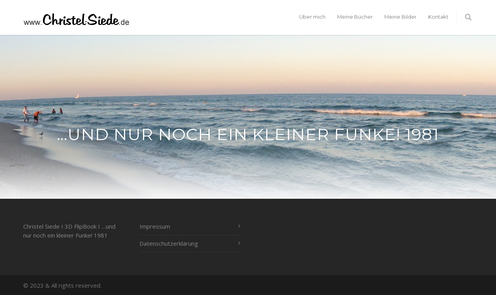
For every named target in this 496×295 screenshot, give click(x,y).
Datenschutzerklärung (169, 243)
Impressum (155, 226)
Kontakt (438, 17)
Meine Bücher (355, 17)
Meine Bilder (400, 17)
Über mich (312, 17)
